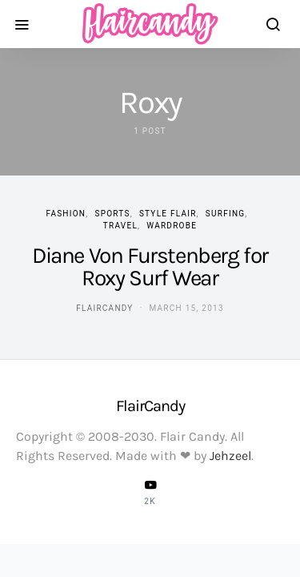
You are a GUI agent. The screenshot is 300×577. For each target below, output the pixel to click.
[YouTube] (150, 492)
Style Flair (168, 213)
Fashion (66, 213)
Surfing (226, 213)
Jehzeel (230, 455)
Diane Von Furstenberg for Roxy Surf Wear (150, 266)
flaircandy (104, 308)
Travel (120, 225)
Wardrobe (171, 225)
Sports (112, 213)
